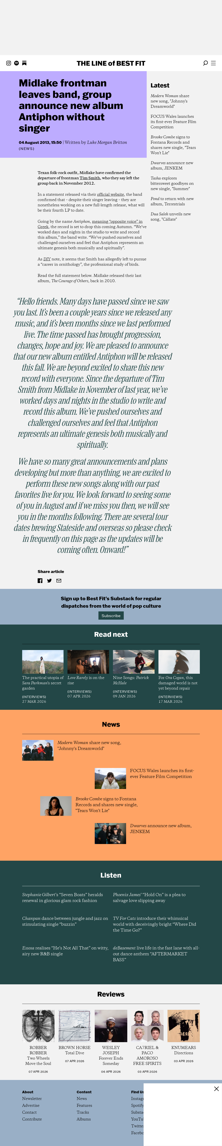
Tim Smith (90, 178)
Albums (84, 1119)
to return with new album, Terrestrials (172, 201)
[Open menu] (213, 63)
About (27, 1092)
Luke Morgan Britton (107, 143)
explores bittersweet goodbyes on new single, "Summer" (172, 184)
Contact (29, 1112)
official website (110, 194)
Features (84, 1105)
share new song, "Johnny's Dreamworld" (170, 101)
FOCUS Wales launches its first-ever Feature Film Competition (173, 122)
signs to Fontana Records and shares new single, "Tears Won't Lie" (173, 145)
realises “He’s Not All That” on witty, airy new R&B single (65, 951)
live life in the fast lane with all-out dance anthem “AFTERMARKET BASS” (156, 954)
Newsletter (32, 1099)
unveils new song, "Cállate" (171, 217)
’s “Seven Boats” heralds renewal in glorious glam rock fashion (62, 898)
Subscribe (111, 615)
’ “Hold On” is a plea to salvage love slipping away (149, 898)
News (26, 148)
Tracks (83, 1112)
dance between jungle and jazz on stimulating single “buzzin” (65, 921)
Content (84, 1092)
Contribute (32, 1119)
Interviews (34, 697)
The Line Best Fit (111, 63)
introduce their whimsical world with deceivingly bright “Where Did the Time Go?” (154, 924)
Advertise (30, 1105)
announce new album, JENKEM (172, 165)
